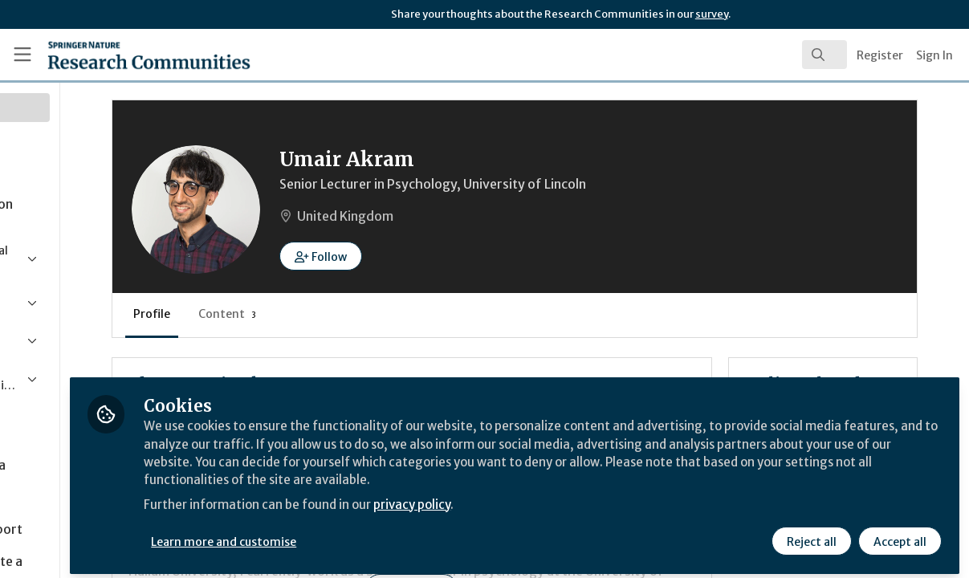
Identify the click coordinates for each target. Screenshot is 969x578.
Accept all (898, 535)
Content (372, 314)
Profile (297, 314)
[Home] (124, 54)
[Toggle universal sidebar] (22, 54)
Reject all (810, 535)
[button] (466, 256)
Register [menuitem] (880, 55)
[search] (824, 54)
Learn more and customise (369, 535)
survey (711, 14)
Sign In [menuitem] (934, 55)
